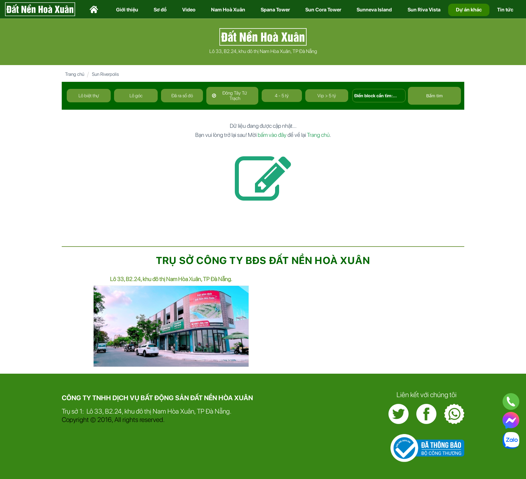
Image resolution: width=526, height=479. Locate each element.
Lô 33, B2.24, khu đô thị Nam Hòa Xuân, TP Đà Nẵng (263, 51)
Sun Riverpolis (105, 74)
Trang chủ (74, 74)
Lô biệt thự (88, 95)
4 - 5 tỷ (282, 95)
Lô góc (136, 95)
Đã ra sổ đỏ (182, 95)
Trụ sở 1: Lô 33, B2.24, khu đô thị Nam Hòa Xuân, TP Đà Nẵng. (146, 411)
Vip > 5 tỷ (326, 95)
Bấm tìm (434, 95)
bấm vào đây (272, 134)
